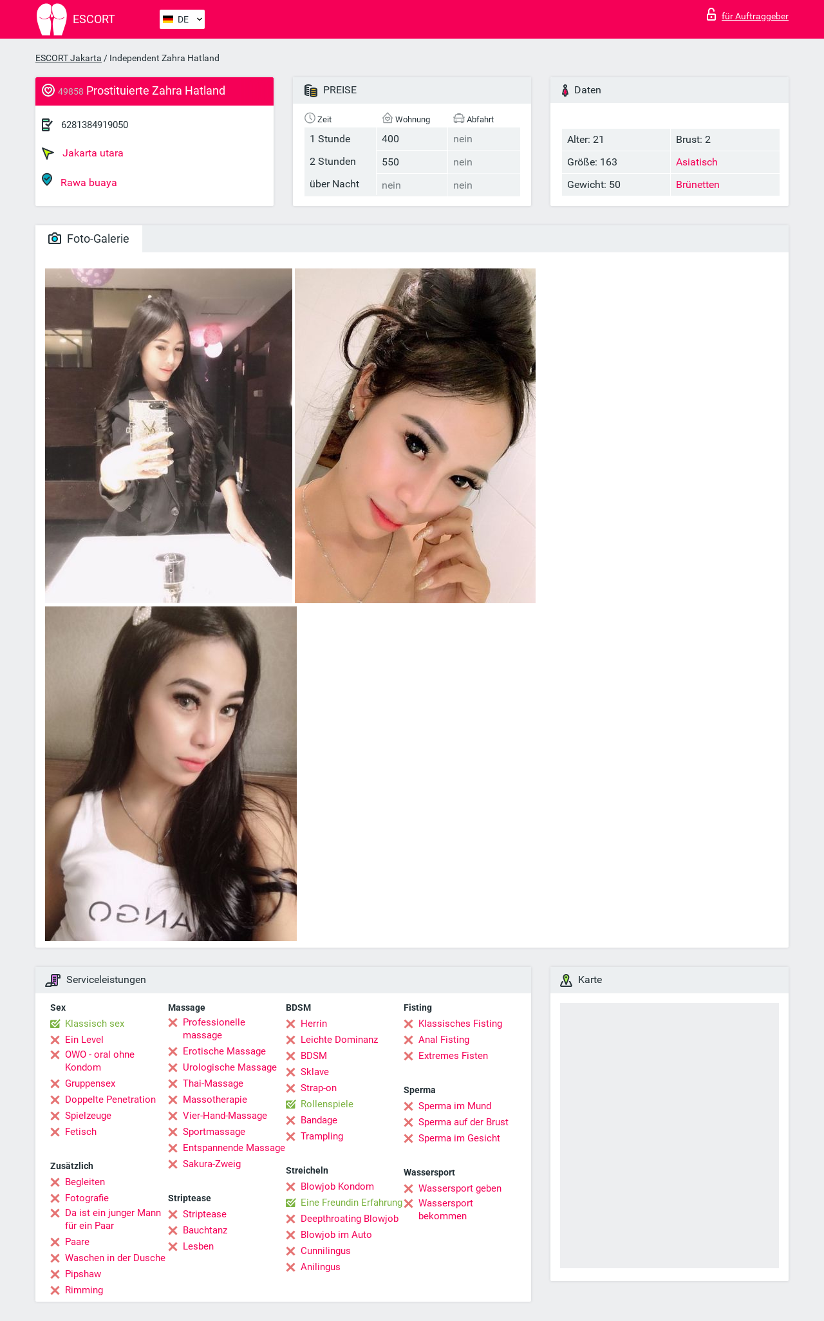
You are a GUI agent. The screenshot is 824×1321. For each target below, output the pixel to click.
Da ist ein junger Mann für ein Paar (113, 1219)
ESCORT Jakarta (68, 58)
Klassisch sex (94, 1023)
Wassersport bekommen (445, 1209)
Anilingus (321, 1267)
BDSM (314, 1056)
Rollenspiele (327, 1104)
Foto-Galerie (88, 238)
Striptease (205, 1214)
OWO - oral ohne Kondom (100, 1061)
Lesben (198, 1246)
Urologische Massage (230, 1067)
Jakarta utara (83, 153)
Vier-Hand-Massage (225, 1115)
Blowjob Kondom (337, 1186)
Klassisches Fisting (460, 1023)
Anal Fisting (443, 1039)
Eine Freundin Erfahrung (351, 1202)
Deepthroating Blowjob (349, 1218)
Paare (77, 1242)
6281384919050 (94, 125)
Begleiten (85, 1182)
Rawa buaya (79, 181)
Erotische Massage (224, 1051)
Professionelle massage (214, 1029)
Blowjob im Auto (336, 1235)
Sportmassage (214, 1132)
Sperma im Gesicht (459, 1138)
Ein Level (84, 1039)
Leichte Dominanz (339, 1039)
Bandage (319, 1120)
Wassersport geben (459, 1188)
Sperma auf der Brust (463, 1122)
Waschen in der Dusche (115, 1258)
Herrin (314, 1023)
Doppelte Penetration (110, 1099)
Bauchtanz (205, 1230)
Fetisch (81, 1132)
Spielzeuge (88, 1115)
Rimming (84, 1290)
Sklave (315, 1072)
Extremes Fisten (453, 1056)
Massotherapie (215, 1099)
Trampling (322, 1136)
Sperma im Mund (454, 1106)
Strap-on (319, 1088)
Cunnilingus (326, 1251)
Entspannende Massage (234, 1148)
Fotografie (87, 1198)
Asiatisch (697, 162)
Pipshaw (83, 1274)
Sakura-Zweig (212, 1164)
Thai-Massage (213, 1083)
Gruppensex (90, 1083)
